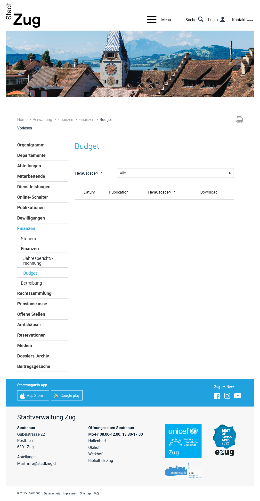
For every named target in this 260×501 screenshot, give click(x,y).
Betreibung (31, 282)
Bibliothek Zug (100, 460)
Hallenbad (97, 440)
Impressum (70, 493)
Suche (191, 19)
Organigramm (31, 144)
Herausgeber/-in (89, 173)
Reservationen (31, 335)
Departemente (31, 155)
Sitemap (85, 493)
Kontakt (238, 19)
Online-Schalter (32, 197)
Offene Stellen (31, 314)
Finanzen (26, 228)
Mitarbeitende (31, 176)
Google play (66, 396)
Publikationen (31, 207)
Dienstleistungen (33, 186)
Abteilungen (29, 165)
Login (213, 19)
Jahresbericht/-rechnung (38, 260)
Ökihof (94, 447)
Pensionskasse (32, 303)
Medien (24, 345)
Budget (30, 273)
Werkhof (95, 454)
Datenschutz (52, 493)
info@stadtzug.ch (42, 463)
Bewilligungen (31, 218)
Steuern (28, 238)
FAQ (96, 493)
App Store (31, 396)
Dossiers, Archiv (33, 355)
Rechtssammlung (34, 293)
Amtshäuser (29, 324)
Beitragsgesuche (33, 366)
